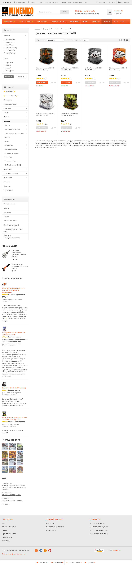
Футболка (8, 157)
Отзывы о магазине (11, 221)
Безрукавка (9, 145)
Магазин (7, 2)
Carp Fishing (9, 53)
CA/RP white (9, 39)
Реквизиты (6, 541)
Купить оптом (7, 537)
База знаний (19, 2)
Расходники (8, 178)
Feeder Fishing (10, 48)
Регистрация (123, 2)
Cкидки (6, 216)
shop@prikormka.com (100, 530)
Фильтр (9, 30)
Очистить (21, 77)
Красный (8, 62)
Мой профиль (51, 530)
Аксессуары (119, 22)
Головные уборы (10, 161)
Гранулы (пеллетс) (58, 22)
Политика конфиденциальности (12, 237)
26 (46, 78)
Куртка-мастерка (11, 149)
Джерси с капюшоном (12, 129)
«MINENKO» (116, 550)
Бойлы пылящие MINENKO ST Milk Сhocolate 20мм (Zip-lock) (14, 416)
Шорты (7, 137)
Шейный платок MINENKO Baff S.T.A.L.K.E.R (69, 69)
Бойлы (85, 22)
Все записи (5, 504)
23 (46, 124)
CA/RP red (9, 45)
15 (119, 78)
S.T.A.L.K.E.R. (9, 50)
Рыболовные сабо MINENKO (14, 133)
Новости (32, 2)
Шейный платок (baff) (13, 165)
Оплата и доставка (51, 2)
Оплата (6, 208)
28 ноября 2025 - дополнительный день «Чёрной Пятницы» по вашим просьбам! (14, 487)
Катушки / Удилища (11, 173)
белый (7, 65)
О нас (40, 2)
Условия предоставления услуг (13, 230)
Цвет (15, 59)
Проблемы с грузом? (11, 225)
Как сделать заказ (10, 204)
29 (70, 78)
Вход (112, 2)
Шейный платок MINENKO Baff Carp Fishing (45, 69)
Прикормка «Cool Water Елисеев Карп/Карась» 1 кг (13, 332)
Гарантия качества (75, 2)
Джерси (7, 125)
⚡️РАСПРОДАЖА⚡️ (26, 22)
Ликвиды (96, 22)
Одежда (106, 22)
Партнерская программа (55, 527)
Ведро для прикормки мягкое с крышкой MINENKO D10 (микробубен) (13, 288)
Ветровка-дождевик (12, 153)
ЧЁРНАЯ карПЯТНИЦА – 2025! (11, 495)
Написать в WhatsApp (100, 534)
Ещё (86, 2)
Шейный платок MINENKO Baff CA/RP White (45, 114)
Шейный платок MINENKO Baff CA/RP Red (118, 69)
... (128, 22)
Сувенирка (7, 186)
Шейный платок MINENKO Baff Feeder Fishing (69, 114)
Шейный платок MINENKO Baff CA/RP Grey (94, 69)
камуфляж (9, 71)
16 (70, 124)
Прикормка (42, 22)
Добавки (7, 182)
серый (7, 68)
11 (94, 78)
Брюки (7, 141)
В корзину (41, 82)
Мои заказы (50, 523)
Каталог (9, 87)
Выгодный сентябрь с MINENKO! (12, 500)
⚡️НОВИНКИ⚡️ (9, 22)
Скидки (63, 2)
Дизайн (15, 36)
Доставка (7, 212)
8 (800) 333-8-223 (85, 10)
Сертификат (8, 190)
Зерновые (74, 22)
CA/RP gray (9, 42)
